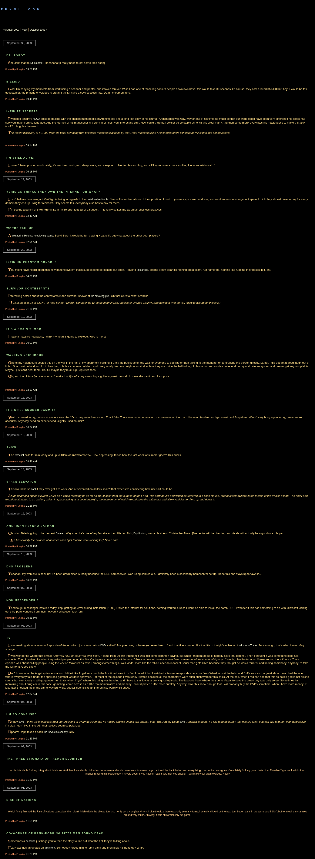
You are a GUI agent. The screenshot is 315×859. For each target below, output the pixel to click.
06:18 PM (31, 171)
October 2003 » (38, 29)
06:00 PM (31, 342)
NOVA (36, 118)
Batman (60, 533)
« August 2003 (11, 29)
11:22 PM (31, 779)
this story (50, 847)
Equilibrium (139, 533)
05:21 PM (31, 617)
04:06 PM (31, 276)
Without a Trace (248, 645)
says (21, 721)
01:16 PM (31, 309)
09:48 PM (31, 99)
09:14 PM (31, 145)
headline (30, 841)
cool (33, 489)
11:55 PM (31, 821)
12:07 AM (31, 694)
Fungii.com (21, 9)
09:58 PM (31, 69)
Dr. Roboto (36, 62)
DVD (103, 645)
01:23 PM (31, 854)
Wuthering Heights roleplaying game (32, 235)
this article (142, 269)
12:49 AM (31, 215)
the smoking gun (100, 296)
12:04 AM (31, 242)
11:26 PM (31, 505)
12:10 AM (31, 389)
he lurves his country (56, 732)
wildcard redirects (98, 199)
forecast (19, 455)
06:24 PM (31, 427)
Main (24, 29)
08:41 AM (31, 461)
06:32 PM (31, 546)
